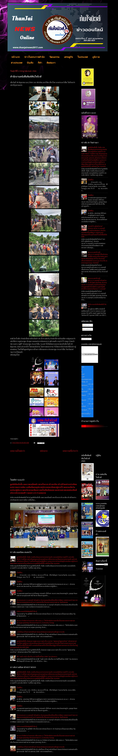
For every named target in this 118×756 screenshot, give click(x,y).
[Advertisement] (44, 465)
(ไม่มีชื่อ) (19, 573)
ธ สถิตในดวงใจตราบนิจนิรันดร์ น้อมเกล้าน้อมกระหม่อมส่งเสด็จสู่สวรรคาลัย (40, 632)
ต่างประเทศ (16, 63)
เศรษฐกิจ (68, 57)
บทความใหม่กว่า (17, 450)
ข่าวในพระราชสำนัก (34, 57)
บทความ (86, 325)
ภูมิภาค (96, 57)
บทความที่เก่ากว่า (70, 450)
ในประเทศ (83, 57)
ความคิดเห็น (87, 329)
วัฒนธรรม (54, 57)
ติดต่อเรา (51, 63)
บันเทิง (30, 63)
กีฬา (40, 63)
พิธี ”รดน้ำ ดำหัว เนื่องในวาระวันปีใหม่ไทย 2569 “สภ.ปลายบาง (37, 657)
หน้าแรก (15, 57)
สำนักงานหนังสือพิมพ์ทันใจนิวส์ (27, 611)
